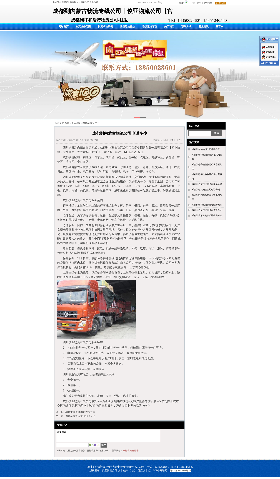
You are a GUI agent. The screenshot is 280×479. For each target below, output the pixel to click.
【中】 (172, 140)
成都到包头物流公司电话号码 (206, 189)
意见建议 (204, 26)
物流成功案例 (105, 26)
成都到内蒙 (87, 123)
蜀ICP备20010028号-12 (180, 472)
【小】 (165, 140)
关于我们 (169, 26)
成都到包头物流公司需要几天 (206, 149)
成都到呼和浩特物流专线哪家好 (207, 204)
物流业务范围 (83, 26)
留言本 (219, 26)
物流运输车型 (149, 26)
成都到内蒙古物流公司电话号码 (207, 184)
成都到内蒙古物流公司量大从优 (80, 416)
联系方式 (186, 26)
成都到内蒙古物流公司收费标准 (207, 215)
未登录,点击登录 (131, 452)
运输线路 (75, 123)
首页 (67, 123)
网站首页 (64, 26)
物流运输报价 (127, 26)
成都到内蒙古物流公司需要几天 (207, 210)
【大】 (179, 140)
